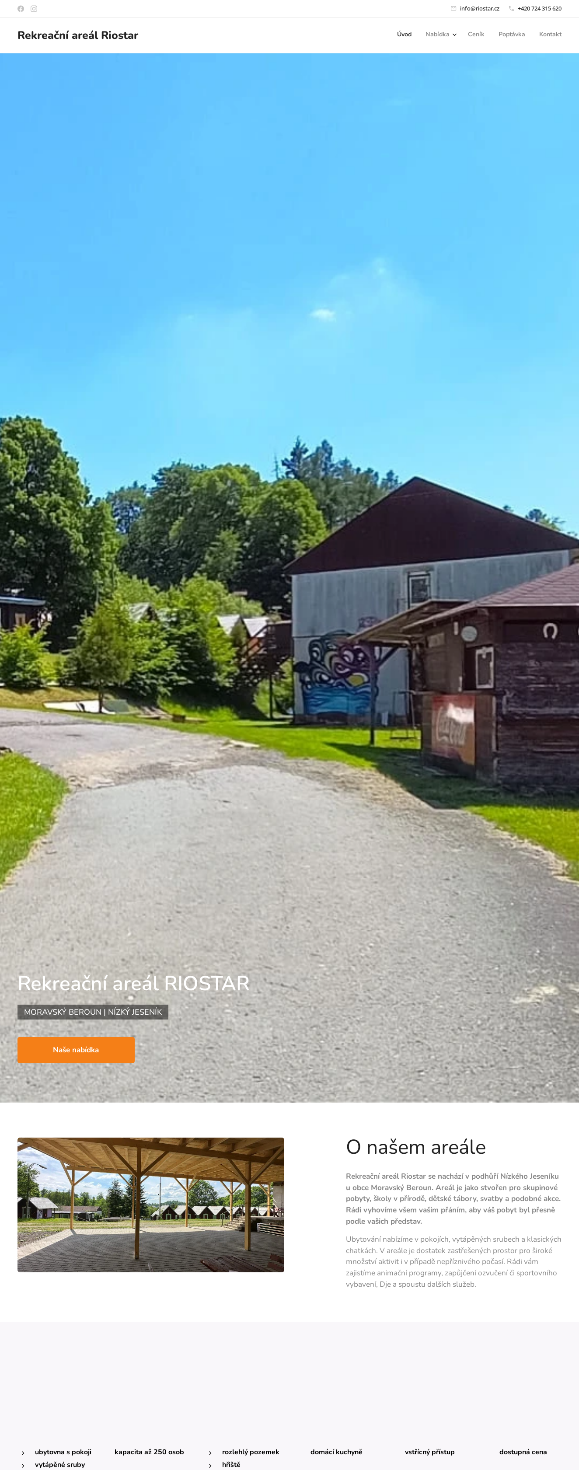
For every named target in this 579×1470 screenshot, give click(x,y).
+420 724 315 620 (540, 8)
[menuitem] (503, 35)
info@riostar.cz (479, 8)
